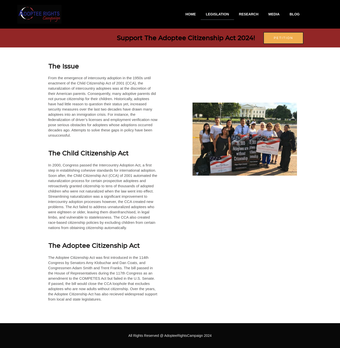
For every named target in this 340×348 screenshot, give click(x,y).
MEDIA (274, 14)
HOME (190, 14)
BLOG (294, 14)
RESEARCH (249, 14)
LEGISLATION (217, 14)
